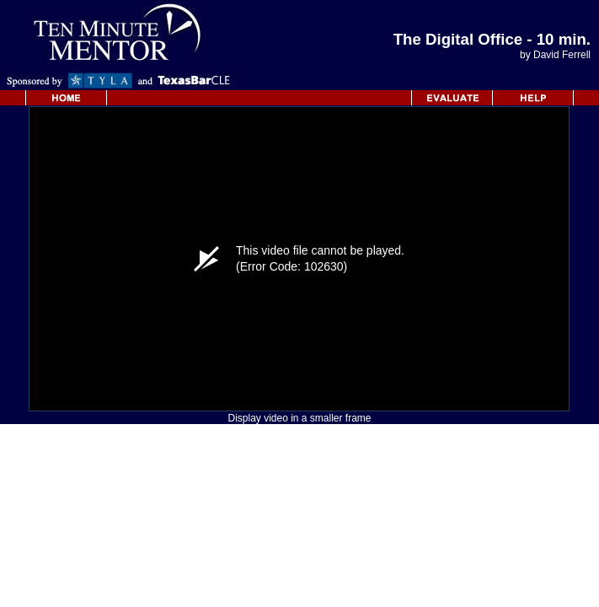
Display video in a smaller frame (299, 418)
